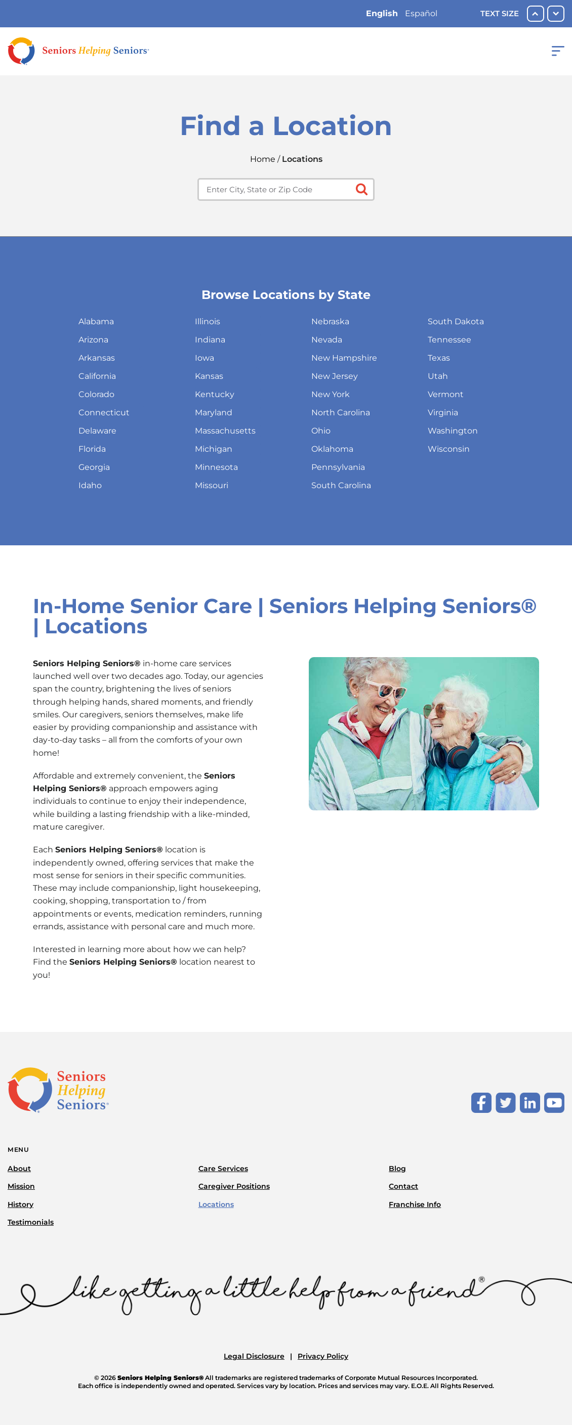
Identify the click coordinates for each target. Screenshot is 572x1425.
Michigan (213, 449)
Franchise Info (415, 1204)
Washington (453, 431)
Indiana (210, 339)
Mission (21, 1186)
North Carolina (340, 412)
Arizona (93, 339)
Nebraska (330, 321)
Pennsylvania (338, 467)
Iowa (204, 358)
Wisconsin (449, 449)
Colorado (96, 394)
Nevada (326, 339)
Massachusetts (225, 431)
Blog (397, 1168)
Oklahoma (332, 449)
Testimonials (31, 1222)
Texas (439, 358)
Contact (403, 1186)
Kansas (209, 376)
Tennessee (449, 339)
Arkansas (96, 358)
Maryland (213, 412)
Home (262, 159)
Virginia (443, 412)
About (19, 1168)
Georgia (94, 467)
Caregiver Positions (234, 1186)
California (97, 376)
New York (330, 394)
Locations (216, 1204)
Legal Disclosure (254, 1356)
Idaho (90, 485)
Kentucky (214, 394)
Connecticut (104, 412)
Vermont (446, 394)
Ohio (321, 431)
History (20, 1204)
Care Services (223, 1168)
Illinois (207, 321)
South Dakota (456, 321)
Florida (92, 449)
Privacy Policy (323, 1356)
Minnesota (216, 467)
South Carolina (341, 485)
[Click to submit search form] (360, 188)
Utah (438, 376)
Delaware (97, 431)
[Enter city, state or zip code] (286, 189)
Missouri (211, 485)
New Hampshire (344, 358)
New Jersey (334, 376)
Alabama (96, 321)
